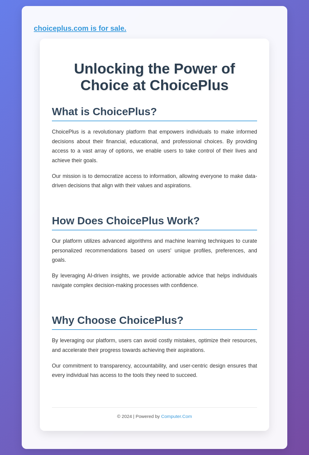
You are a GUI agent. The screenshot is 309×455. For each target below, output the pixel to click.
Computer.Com (176, 416)
